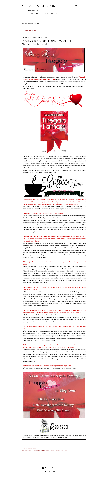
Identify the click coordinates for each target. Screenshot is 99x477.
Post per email (32, 448)
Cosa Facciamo (42, 14)
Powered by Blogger (49, 468)
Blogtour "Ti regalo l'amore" (35, 450)
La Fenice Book (41, 5)
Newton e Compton (48, 450)
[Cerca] (76, 5)
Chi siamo (31, 14)
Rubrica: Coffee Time (61, 450)
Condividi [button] (24, 448)
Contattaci (54, 14)
